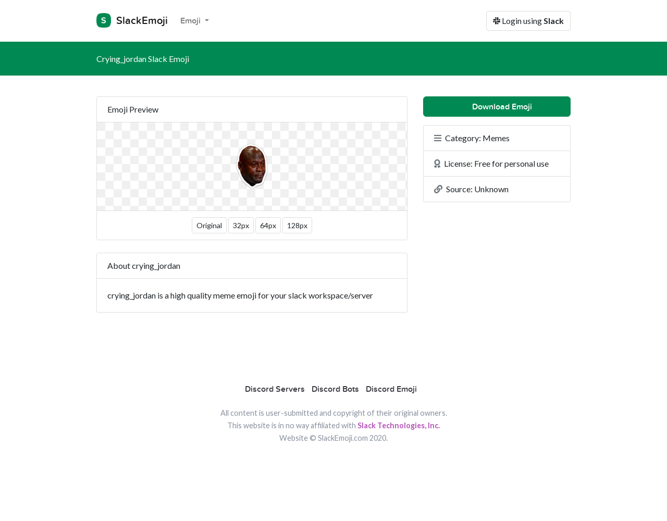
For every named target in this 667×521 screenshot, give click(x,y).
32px (241, 225)
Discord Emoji (391, 389)
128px (297, 225)
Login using (528, 21)
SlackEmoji (132, 20)
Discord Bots (335, 389)
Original (209, 225)
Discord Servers (275, 389)
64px (268, 225)
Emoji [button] (191, 21)
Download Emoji (497, 107)
